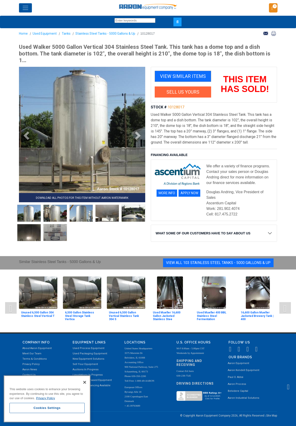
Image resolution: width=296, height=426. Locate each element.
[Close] (85, 382)
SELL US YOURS (182, 92)
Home (23, 33)
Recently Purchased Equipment (92, 380)
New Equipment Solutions (88, 358)
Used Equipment (45, 33)
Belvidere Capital (238, 390)
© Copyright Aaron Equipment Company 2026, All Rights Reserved (222, 415)
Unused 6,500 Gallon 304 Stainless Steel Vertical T (38, 314)
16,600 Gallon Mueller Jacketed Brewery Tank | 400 (257, 316)
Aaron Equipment (238, 363)
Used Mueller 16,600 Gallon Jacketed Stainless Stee (166, 316)
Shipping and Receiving (189, 363)
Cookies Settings (47, 408)
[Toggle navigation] (25, 7)
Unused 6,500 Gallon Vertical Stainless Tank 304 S (124, 316)
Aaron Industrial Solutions (243, 397)
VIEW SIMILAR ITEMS (183, 76)
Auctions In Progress (86, 369)
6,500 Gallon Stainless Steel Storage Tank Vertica (79, 316)
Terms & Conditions (34, 358)
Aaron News (29, 369)
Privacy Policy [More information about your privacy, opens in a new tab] (45, 398)
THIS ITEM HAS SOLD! (245, 84)
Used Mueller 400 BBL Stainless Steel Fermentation (211, 316)
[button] (25, 135)
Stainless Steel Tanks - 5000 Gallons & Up (105, 33)
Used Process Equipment (88, 348)
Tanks (66, 33)
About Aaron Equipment (37, 348)
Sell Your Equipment (85, 364)
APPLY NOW (189, 193)
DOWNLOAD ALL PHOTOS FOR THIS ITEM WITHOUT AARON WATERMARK (82, 197)
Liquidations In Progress (88, 374)
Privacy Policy (31, 364)
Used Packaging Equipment (90, 353)
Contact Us (29, 374)
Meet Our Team (31, 353)
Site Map (271, 415)
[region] (47, 398)
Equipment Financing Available (92, 385)
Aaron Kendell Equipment (243, 370)
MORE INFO (167, 193)
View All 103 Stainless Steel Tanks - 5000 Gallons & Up (218, 263)
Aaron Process (237, 384)
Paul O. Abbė (235, 377)
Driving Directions (195, 383)
